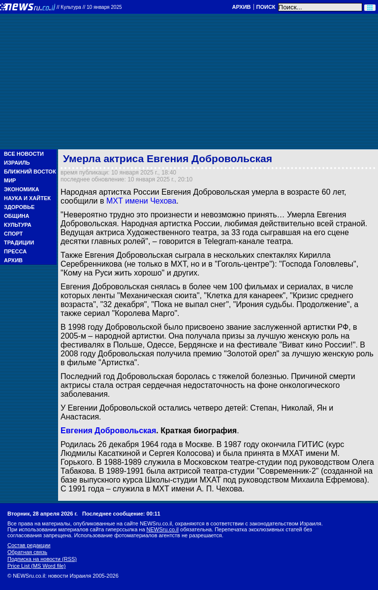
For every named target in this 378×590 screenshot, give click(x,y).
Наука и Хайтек (27, 198)
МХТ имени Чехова (141, 201)
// (89, 7)
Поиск (266, 7)
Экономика (21, 189)
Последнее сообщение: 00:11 (121, 514)
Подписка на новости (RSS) (42, 559)
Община (16, 216)
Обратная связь (27, 552)
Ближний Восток (30, 171)
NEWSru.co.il (163, 529)
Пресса (15, 251)
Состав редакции (28, 545)
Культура (18, 225)
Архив (241, 7)
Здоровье (19, 207)
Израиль (17, 163)
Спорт (13, 234)
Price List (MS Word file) (36, 566)
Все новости (24, 154)
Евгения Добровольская (108, 430)
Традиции (19, 242)
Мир (10, 180)
